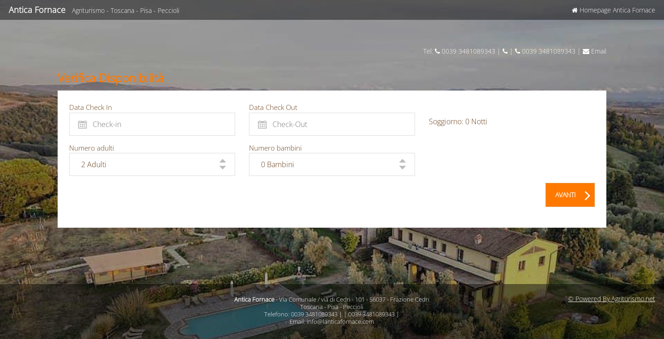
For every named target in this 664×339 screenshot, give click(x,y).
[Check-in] (152, 124)
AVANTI (573, 193)
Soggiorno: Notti (458, 121)
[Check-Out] (332, 124)
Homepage (613, 10)
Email (594, 51)
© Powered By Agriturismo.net (611, 298)
